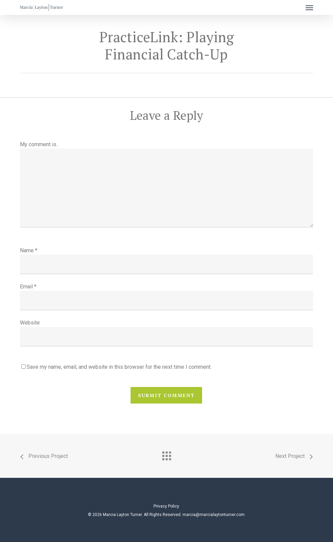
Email (28, 286)
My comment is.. (39, 144)
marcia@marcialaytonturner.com (214, 514)
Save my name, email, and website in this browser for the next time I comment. (119, 367)
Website (30, 322)
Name (28, 250)
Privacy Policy (166, 506)
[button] (309, 7)
